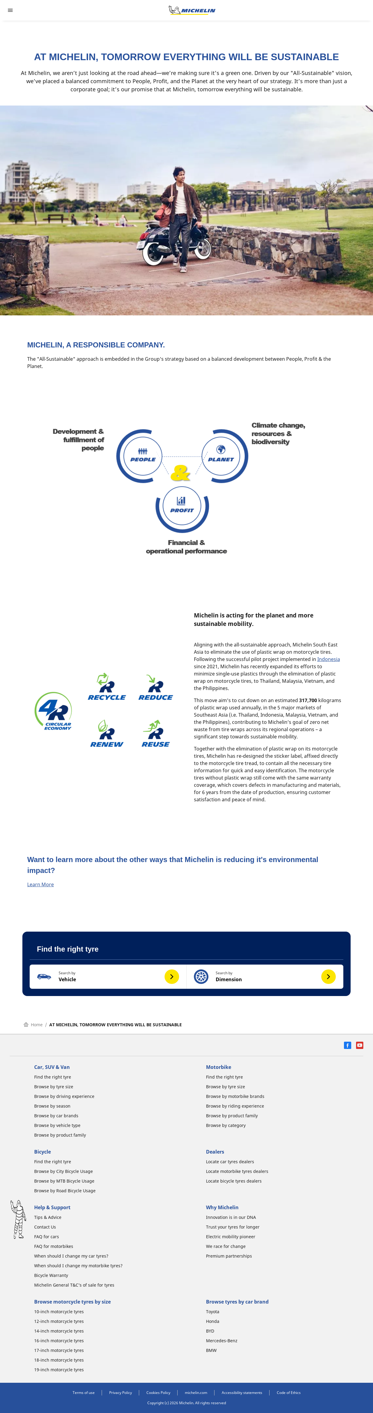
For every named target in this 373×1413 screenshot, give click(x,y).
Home (33, 1024)
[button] (108, 977)
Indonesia (328, 659)
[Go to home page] (192, 10)
